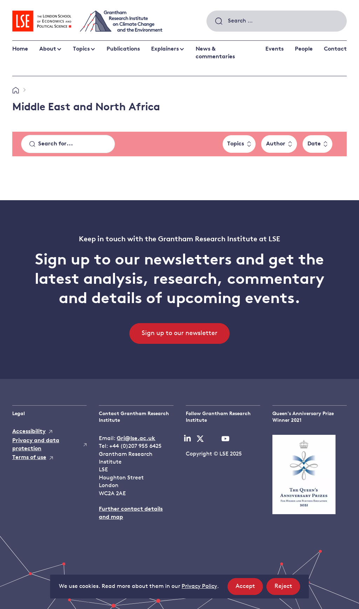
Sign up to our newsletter (179, 333)
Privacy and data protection (35, 444)
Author (275, 144)
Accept (249, 588)
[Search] (68, 144)
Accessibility (29, 431)
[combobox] (276, 21)
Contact (335, 49)
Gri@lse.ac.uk (136, 438)
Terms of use (29, 457)
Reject (287, 588)
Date (314, 144)
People (304, 49)
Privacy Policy (199, 586)
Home (20, 49)
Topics (81, 49)
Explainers (165, 49)
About (47, 49)
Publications (123, 49)
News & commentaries (215, 53)
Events (274, 49)
